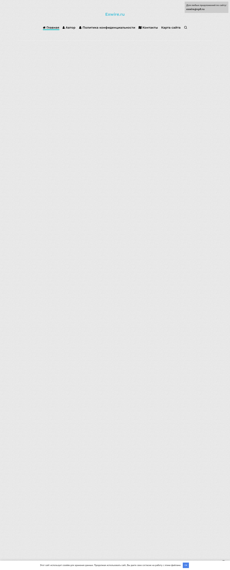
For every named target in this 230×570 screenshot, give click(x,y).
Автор (69, 27)
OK (185, 565)
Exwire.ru (115, 14)
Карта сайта (171, 27)
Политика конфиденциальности (107, 27)
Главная (51, 27)
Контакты (148, 27)
